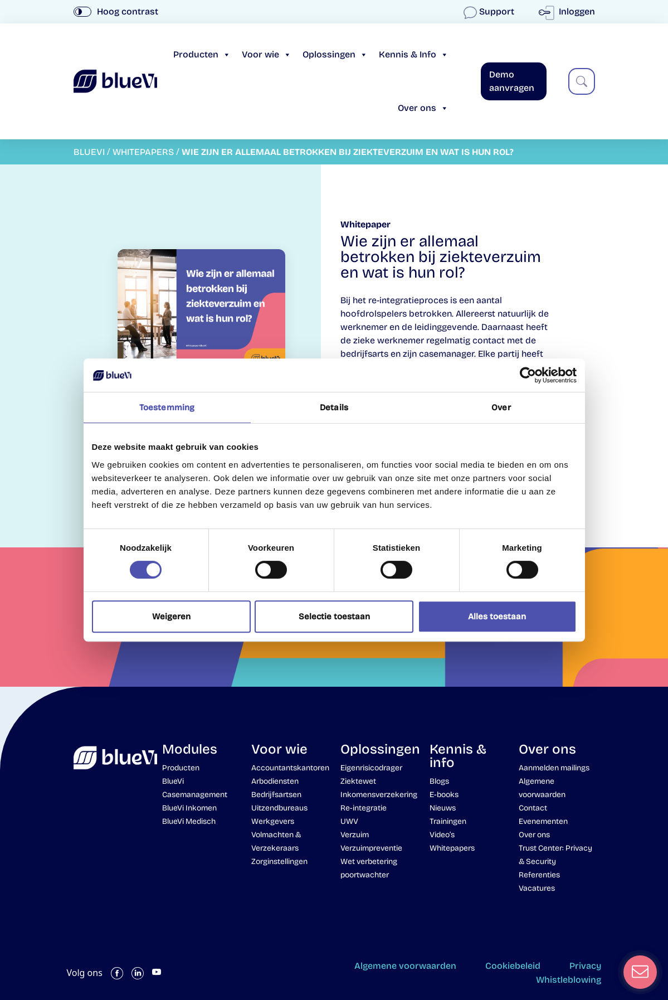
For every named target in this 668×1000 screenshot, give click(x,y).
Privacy (585, 965)
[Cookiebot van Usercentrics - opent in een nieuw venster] (528, 375)
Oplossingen (335, 54)
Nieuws (443, 808)
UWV (349, 821)
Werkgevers (272, 821)
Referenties (539, 875)
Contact (533, 808)
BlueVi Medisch (189, 821)
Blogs (439, 781)
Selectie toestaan (334, 616)
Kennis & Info (413, 54)
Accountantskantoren (290, 768)
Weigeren (171, 616)
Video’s (442, 834)
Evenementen (543, 821)
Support (490, 11)
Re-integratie (363, 808)
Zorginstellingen (279, 861)
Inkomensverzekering (378, 794)
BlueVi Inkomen (189, 808)
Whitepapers (452, 848)
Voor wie (266, 54)
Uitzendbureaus (279, 808)
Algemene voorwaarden (405, 965)
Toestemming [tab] (166, 407)
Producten (202, 54)
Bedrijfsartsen (276, 794)
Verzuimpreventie (371, 848)
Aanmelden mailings (554, 768)
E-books (444, 794)
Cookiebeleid (512, 965)
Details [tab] (334, 407)
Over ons (423, 108)
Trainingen (448, 821)
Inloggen (569, 11)
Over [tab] (500, 407)
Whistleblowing (568, 979)
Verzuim (354, 834)
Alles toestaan (497, 616)
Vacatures (537, 888)
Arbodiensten (275, 781)
